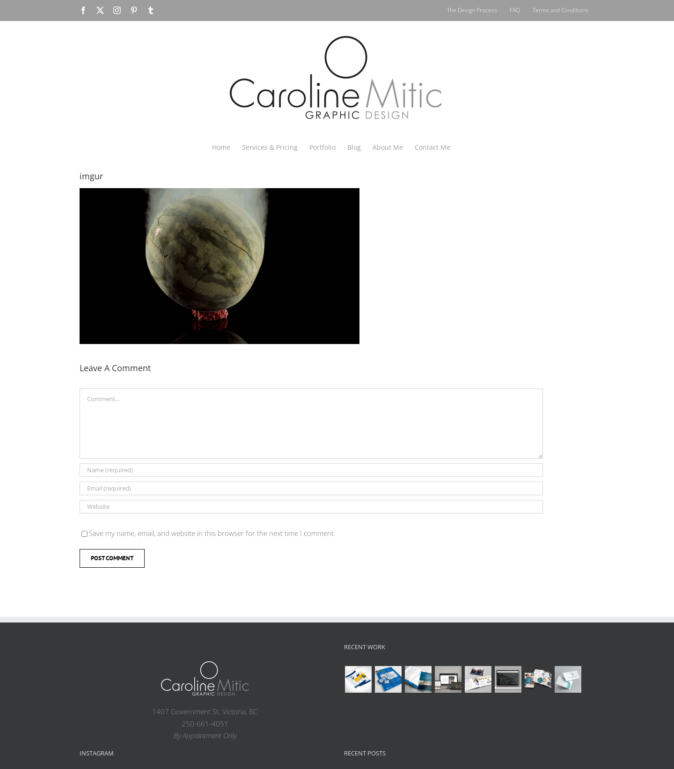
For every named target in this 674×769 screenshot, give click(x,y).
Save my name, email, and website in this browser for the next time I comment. (212, 533)
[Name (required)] (311, 470)
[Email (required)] (311, 488)
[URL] (311, 506)
